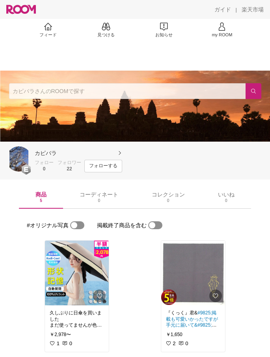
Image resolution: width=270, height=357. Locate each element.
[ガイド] (222, 9)
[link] (77, 273)
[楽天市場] (253, 9)
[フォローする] (103, 166)
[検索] (253, 91)
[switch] (77, 225)
